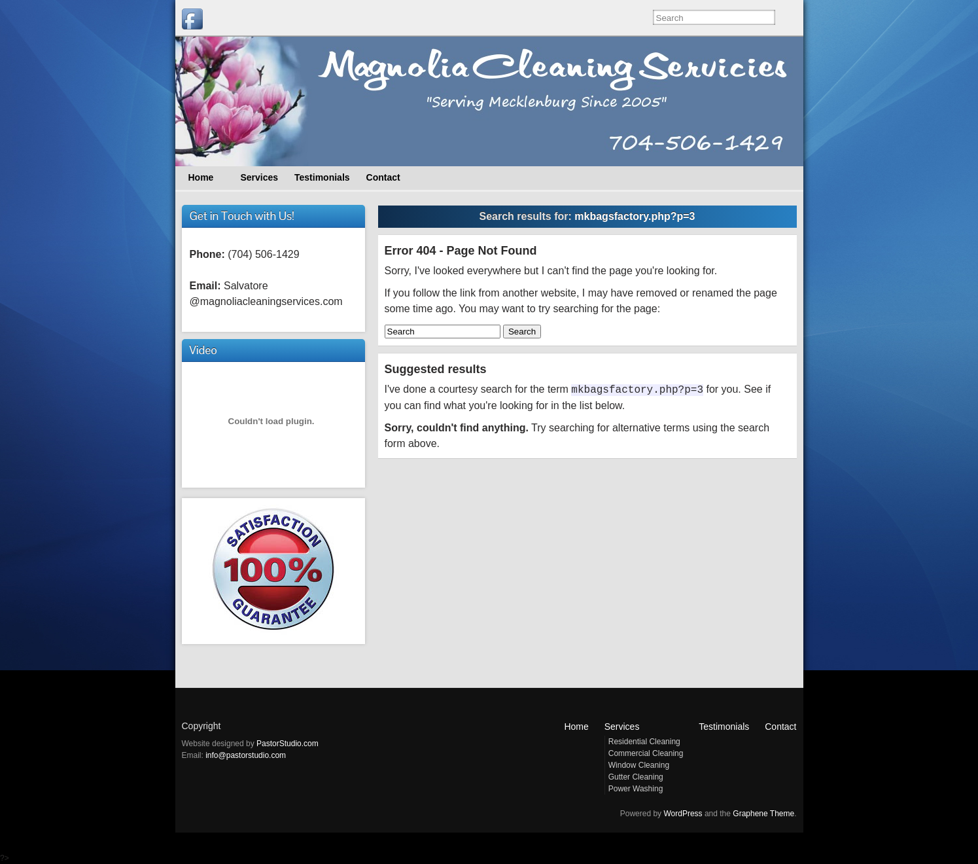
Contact (780, 726)
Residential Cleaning (644, 741)
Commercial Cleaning (646, 753)
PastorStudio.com (287, 743)
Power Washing (635, 788)
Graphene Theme (763, 813)
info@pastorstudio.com (245, 755)
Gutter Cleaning (635, 777)
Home (576, 726)
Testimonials (724, 726)
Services (622, 726)
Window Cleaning (638, 765)
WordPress (682, 813)
